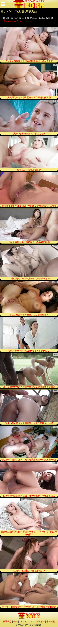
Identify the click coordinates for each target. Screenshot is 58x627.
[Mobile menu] (2, 4)
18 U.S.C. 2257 (26, 621)
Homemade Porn (12, 21)
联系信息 (7, 621)
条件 (15, 621)
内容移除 (40, 621)
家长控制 (50, 621)
